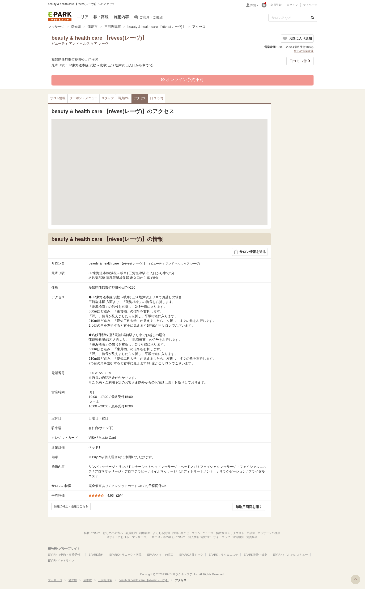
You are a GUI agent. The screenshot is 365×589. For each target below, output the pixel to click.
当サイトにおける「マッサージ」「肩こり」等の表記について (146, 537)
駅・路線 (101, 17)
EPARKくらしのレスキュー (290, 554)
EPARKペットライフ (61, 560)
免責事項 (252, 537)
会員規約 (131, 533)
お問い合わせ (180, 533)
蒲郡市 (93, 27)
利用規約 (144, 533)
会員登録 (276, 5)
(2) (156, 98)
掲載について (92, 533)
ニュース (208, 533)
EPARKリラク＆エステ (60, 16)
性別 (254, 5)
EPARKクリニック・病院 (125, 554)
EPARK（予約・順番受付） (65, 554)
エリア (82, 17)
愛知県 (76, 27)
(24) (123, 98)
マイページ (310, 5)
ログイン (292, 5)
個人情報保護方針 (199, 537)
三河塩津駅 (112, 27)
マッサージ (56, 27)
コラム (195, 533)
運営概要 (238, 537)
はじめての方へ (113, 533)
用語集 (251, 533)
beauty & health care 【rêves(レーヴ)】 (156, 27)
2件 (298, 61)
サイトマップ (221, 537)
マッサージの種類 (269, 533)
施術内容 (121, 17)
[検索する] (312, 17)
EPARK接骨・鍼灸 (255, 554)
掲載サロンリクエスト (230, 533)
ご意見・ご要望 (148, 17)
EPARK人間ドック (191, 554)
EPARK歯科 (96, 554)
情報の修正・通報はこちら (71, 506)
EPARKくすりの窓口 (160, 554)
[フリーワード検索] (288, 18)
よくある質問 (161, 533)
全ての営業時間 (304, 51)
